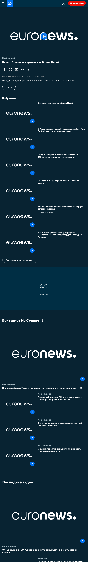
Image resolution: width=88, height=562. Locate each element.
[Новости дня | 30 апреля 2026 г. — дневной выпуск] (62, 191)
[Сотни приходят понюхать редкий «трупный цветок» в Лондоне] (62, 431)
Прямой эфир (77, 3)
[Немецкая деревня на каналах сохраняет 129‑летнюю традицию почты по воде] (62, 165)
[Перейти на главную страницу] (10, 3)
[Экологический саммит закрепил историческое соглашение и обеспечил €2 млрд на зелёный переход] (62, 216)
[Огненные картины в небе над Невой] (62, 113)
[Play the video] (44, 36)
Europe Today (9, 546)
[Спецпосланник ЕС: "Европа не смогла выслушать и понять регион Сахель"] (44, 551)
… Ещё (9, 87)
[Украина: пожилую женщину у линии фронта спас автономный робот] (62, 457)
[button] (20, 260)
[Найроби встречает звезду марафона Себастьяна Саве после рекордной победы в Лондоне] (62, 242)
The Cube (42, 558)
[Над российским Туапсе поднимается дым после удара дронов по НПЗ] (44, 388)
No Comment (8, 384)
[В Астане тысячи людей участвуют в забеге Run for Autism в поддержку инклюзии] (62, 139)
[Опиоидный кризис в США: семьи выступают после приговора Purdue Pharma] (62, 405)
